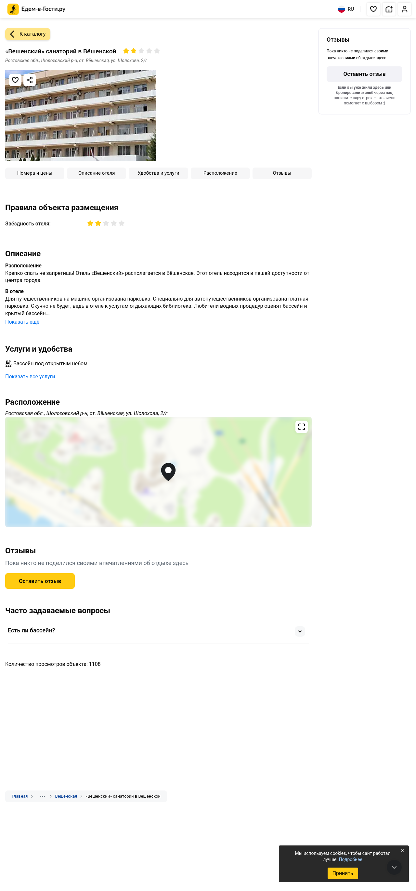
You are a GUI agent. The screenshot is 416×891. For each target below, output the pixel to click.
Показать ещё (22, 322)
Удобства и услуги (158, 173)
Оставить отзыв (40, 581)
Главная (20, 796)
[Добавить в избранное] (15, 80)
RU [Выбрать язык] (346, 9)
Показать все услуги (30, 376)
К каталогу (25, 34)
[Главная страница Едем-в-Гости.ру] (36, 9)
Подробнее (350, 859)
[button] (373, 9)
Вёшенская (66, 796)
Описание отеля (96, 173)
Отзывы (282, 173)
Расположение (220, 173)
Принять (342, 873)
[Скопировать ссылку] (29, 80)
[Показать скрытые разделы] (42, 796)
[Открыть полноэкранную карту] (158, 472)
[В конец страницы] (394, 867)
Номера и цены (34, 173)
